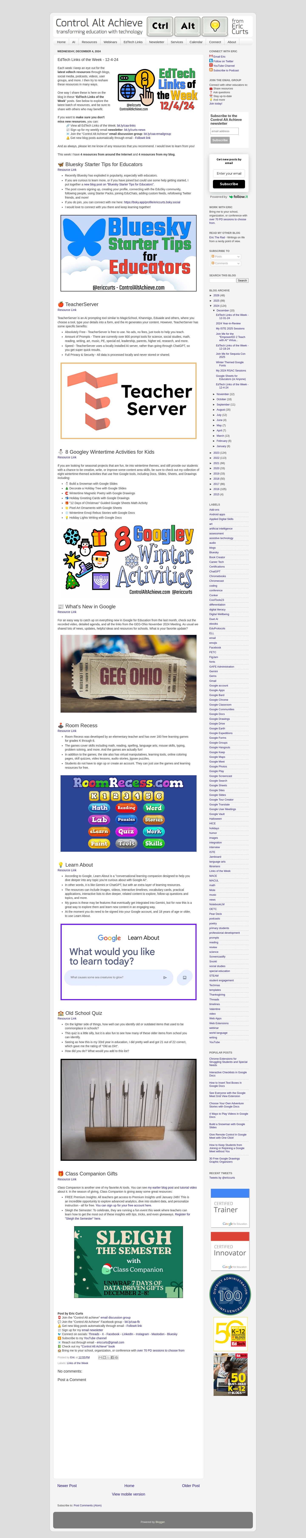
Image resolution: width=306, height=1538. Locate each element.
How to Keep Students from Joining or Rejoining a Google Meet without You (226, 1148)
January (222, 446)
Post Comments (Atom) (88, 1505)
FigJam (213, 657)
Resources (89, 42)
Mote (212, 890)
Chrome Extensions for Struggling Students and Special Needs (228, 1062)
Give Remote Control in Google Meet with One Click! (227, 1136)
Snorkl (213, 961)
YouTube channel (95, 1338)
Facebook (112, 1334)
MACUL (214, 880)
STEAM (213, 975)
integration (215, 842)
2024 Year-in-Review (228, 323)
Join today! (215, 103)
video (212, 1013)
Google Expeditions (220, 733)
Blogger (160, 1522)
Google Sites (217, 790)
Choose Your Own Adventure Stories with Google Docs (226, 1105)
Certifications (217, 566)
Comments (220, 263)
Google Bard (216, 695)
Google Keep (217, 752)
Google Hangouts (219, 747)
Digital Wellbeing (219, 614)
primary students (219, 928)
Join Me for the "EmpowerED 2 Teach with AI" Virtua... (230, 337)
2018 (216, 478)
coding (213, 585)
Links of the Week (77, 1363)
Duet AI (213, 619)
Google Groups (218, 742)
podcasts (214, 918)
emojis (213, 642)
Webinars (110, 42)
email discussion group (116, 1317)
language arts (217, 861)
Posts (217, 256)
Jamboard (215, 856)
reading (213, 942)
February (222, 440)
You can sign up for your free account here (123, 1205)
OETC (213, 909)
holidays (214, 828)
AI (73, 42)
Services (177, 42)
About (232, 42)
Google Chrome (218, 699)
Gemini (213, 671)
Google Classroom (220, 704)
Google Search (218, 780)
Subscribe (229, 184)
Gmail (212, 680)
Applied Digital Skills (221, 519)
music (212, 894)
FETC (212, 652)
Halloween (215, 818)
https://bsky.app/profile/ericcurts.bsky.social (152, 202)
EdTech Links (133, 42)
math (212, 885)
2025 (216, 300)
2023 (216, 452)
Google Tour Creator (221, 799)
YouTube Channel (224, 65)
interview (214, 847)
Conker (213, 595)
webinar (214, 1028)
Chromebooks (217, 576)
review (213, 947)
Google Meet (217, 761)
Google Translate (219, 804)
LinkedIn (127, 1334)
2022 (216, 457)
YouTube (214, 1042)
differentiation (217, 604)
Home (61, 42)
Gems (213, 676)
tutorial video (188, 1187)
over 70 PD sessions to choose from (160, 1350)
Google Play (216, 771)
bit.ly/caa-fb (132, 1321)
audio (212, 542)
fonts (212, 661)
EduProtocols (217, 628)
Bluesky (172, 1334)
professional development (224, 932)
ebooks (213, 623)
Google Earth (217, 728)
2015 (216, 494)
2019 (216, 473)
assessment (216, 533)
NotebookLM (216, 904)
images (213, 837)
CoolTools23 (216, 600)
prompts (214, 937)
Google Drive (217, 723)
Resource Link (67, 169)
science (213, 951)
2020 (216, 468)
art (210, 524)
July (219, 415)
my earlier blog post (161, 1187)
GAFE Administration (221, 666)
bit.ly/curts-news (134, 129)
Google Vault (217, 814)
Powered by (229, 196)
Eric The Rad (217, 237)
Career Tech (216, 562)
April (220, 430)
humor (213, 833)
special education (219, 971)
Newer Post (67, 1486)
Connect (215, 42)
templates (215, 990)
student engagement (221, 980)
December (223, 310)
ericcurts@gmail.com (110, 1342)
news (212, 899)
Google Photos (218, 766)
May (219, 425)
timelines (214, 1004)
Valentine (214, 1009)
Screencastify (217, 956)
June (220, 420)
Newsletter (156, 42)
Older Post (191, 1486)
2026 (216, 295)
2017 (216, 484)
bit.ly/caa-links (126, 125)
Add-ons (214, 509)
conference (215, 590)
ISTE (212, 852)
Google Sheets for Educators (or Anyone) (231, 377)
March (221, 435)
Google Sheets (218, 785)
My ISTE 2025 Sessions (230, 328)
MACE (213, 875)
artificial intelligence (220, 528)
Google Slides (217, 795)
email (212, 638)
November (223, 394)
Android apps (217, 514)
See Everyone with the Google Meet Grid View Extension (227, 1095)
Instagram (142, 1334)
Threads (93, 1334)
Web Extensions (219, 1023)
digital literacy (217, 609)
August (221, 409)
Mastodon (158, 1334)
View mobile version (128, 1494)
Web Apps (215, 1018)
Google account (218, 685)
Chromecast (216, 580)
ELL (211, 633)
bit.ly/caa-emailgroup (157, 134)
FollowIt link (142, 138)
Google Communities (221, 709)
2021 (216, 463)
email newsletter (92, 1330)
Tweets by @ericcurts (222, 1177)
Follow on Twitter (224, 61)
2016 (216, 489)
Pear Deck (215, 913)
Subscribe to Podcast (226, 70)
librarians (214, 866)
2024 (216, 305)
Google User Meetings (222, 809)
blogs (212, 547)
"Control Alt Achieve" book (98, 1346)
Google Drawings (219, 718)
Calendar (196, 42)
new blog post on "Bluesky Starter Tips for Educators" (119, 184)
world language (218, 1032)
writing (213, 1037)
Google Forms (217, 737)
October (222, 399)
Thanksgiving (217, 994)
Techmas (214, 985)
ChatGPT (215, 571)
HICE (212, 823)
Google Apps (217, 690)
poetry (213, 923)
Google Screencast (220, 776)
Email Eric (220, 56)
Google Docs (217, 714)
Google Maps (217, 757)
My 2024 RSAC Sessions (231, 370)
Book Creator (217, 557)
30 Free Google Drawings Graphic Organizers (224, 1160)
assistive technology (221, 538)
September (224, 404)
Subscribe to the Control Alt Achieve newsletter (226, 119)
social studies (217, 966)
